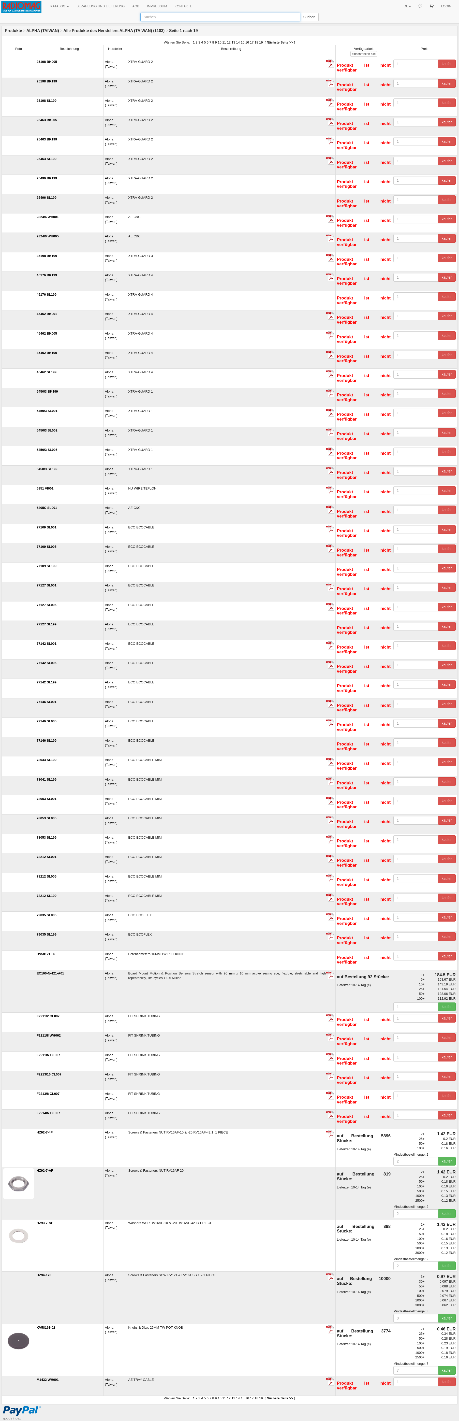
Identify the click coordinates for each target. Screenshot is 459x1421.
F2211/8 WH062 (49, 1035)
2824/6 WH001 (48, 217)
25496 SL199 (46, 197)
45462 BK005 (47, 333)
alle (364, 54)
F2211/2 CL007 (48, 1016)
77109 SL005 (46, 547)
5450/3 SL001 (47, 411)
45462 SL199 (46, 372)
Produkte (13, 30)
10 (219, 42)
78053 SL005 (46, 818)
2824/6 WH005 (48, 236)
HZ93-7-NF (45, 1223)
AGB (135, 6)
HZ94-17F (44, 1275)
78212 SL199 (46, 896)
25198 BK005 (47, 62)
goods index (12, 1418)
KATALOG (59, 6)
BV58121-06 (46, 954)
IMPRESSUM (157, 6)
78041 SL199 (46, 779)
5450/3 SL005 (47, 450)
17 (252, 42)
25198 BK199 (47, 81)
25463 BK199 (47, 139)
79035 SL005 (46, 915)
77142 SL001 (46, 643)
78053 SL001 (46, 799)
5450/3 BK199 (47, 391)
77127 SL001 (46, 585)
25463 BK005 (47, 120)
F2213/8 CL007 (48, 1094)
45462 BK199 (47, 353)
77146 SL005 (46, 721)
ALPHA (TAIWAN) (42, 30)
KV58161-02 (46, 1327)
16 (247, 42)
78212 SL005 (46, 876)
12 (228, 42)
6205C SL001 (47, 508)
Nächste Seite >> (280, 42)
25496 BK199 (47, 178)
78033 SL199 (46, 760)
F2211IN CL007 (48, 1055)
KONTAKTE (183, 6)
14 (238, 42)
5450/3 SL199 (47, 469)
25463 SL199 (46, 159)
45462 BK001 (47, 314)
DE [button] (407, 6)
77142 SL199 (46, 682)
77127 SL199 (46, 624)
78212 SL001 (46, 857)
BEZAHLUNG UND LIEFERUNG (101, 6)
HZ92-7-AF (45, 1170)
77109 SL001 (46, 527)
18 (256, 42)
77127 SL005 (46, 605)
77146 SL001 (46, 702)
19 (261, 42)
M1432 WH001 (48, 1380)
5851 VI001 (45, 488)
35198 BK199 (47, 256)
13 (233, 42)
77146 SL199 (46, 740)
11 (224, 42)
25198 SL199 (46, 101)
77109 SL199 (46, 566)
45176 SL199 (46, 294)
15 (242, 42)
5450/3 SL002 (47, 430)
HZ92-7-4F (45, 1132)
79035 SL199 (46, 934)
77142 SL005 (46, 663)
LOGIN (446, 6)
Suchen (309, 17)
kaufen (447, 64)
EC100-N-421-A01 (50, 973)
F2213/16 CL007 (49, 1074)
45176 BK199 (47, 275)
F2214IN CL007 (48, 1113)
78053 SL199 (46, 837)
